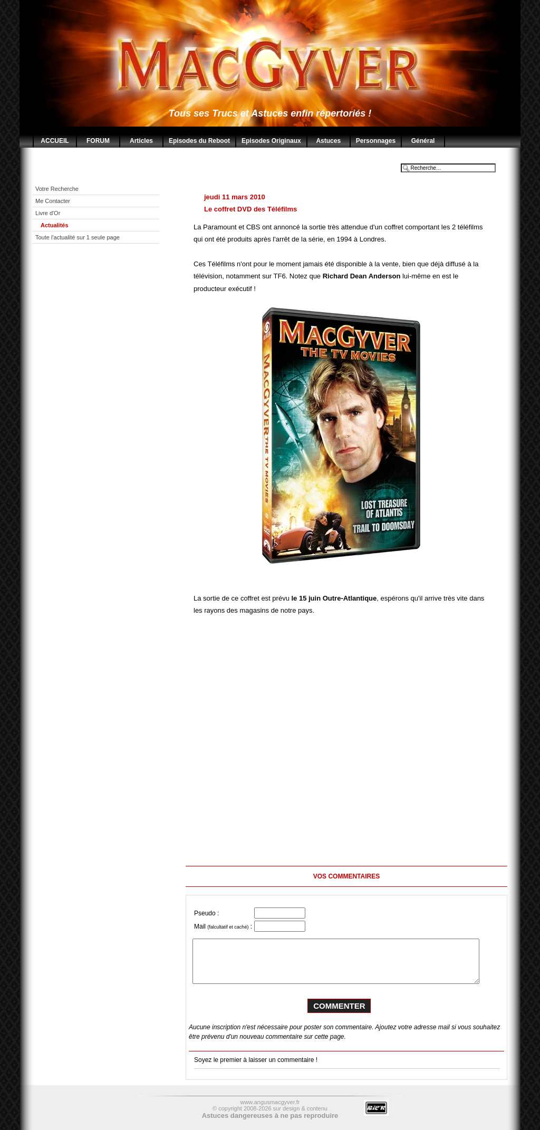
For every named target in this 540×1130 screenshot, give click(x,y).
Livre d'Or (48, 213)
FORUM (98, 140)
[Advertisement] (104, 325)
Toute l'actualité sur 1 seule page (78, 237)
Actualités (55, 225)
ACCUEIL (55, 140)
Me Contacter (53, 201)
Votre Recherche (57, 189)
